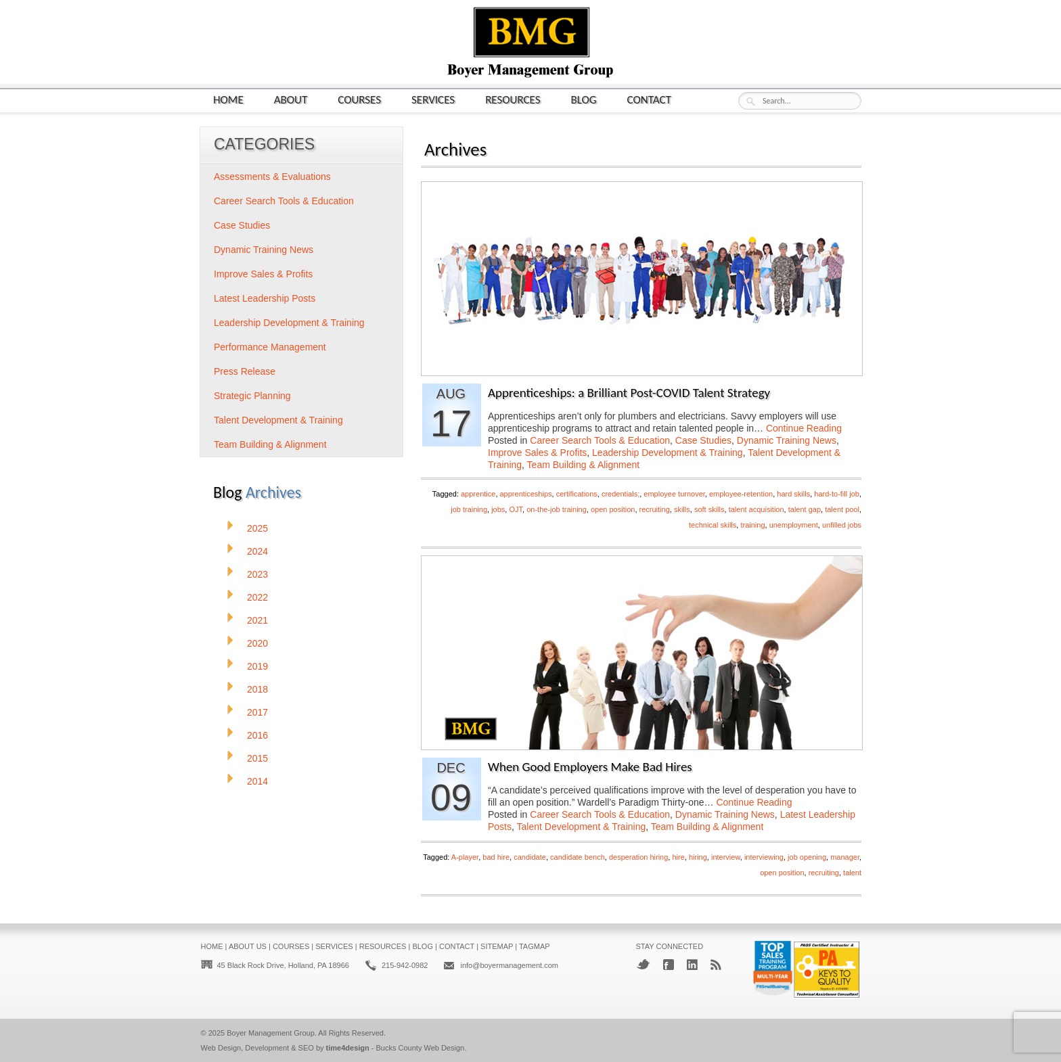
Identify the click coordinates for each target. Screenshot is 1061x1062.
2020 (257, 643)
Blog (584, 99)
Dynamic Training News (786, 440)
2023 (257, 574)
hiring (698, 857)
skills (682, 509)
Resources (512, 99)
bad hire (496, 857)
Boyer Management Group (271, 1033)
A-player (464, 857)
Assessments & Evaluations (272, 176)
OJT (515, 509)
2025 (257, 528)
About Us (248, 946)
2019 (257, 666)
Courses (359, 99)
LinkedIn (692, 964)
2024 (257, 551)
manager (844, 857)
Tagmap (534, 946)
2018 (257, 689)
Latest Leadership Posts (264, 298)
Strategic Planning (252, 395)
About (291, 99)
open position (613, 509)
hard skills (793, 494)
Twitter (643, 964)
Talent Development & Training (581, 826)
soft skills (709, 509)
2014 (257, 781)
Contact (649, 99)
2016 (257, 735)
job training (469, 509)
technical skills (712, 525)
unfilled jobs (841, 525)
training (752, 525)
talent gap (804, 509)
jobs (498, 509)
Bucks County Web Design (420, 1048)
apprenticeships (526, 494)
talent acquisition (756, 509)
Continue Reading (804, 428)
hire (678, 857)
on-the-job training (556, 509)
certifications (576, 494)
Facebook (668, 964)
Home (228, 99)
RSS (715, 964)
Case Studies (703, 440)
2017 (257, 712)
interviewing (764, 857)
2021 (257, 620)
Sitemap (496, 946)
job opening (807, 857)
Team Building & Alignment (583, 464)
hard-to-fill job (836, 494)
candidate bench (577, 857)
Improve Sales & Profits (537, 452)
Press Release (244, 371)
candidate (530, 857)
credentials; (620, 494)
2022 (257, 597)
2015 (257, 758)
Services (433, 99)
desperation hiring (638, 857)
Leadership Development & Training (667, 452)
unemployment (793, 525)
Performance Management (270, 347)
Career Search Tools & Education (600, 440)
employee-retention (741, 494)
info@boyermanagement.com (509, 965)
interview (725, 857)
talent (852, 873)
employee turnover (674, 494)
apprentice (478, 494)
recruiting (654, 509)
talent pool (842, 509)
